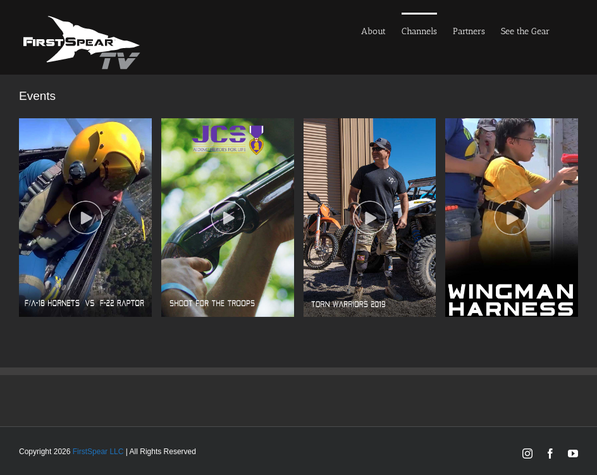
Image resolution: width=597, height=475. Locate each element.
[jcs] (227, 124)
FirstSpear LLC (98, 451)
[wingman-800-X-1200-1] (511, 124)
